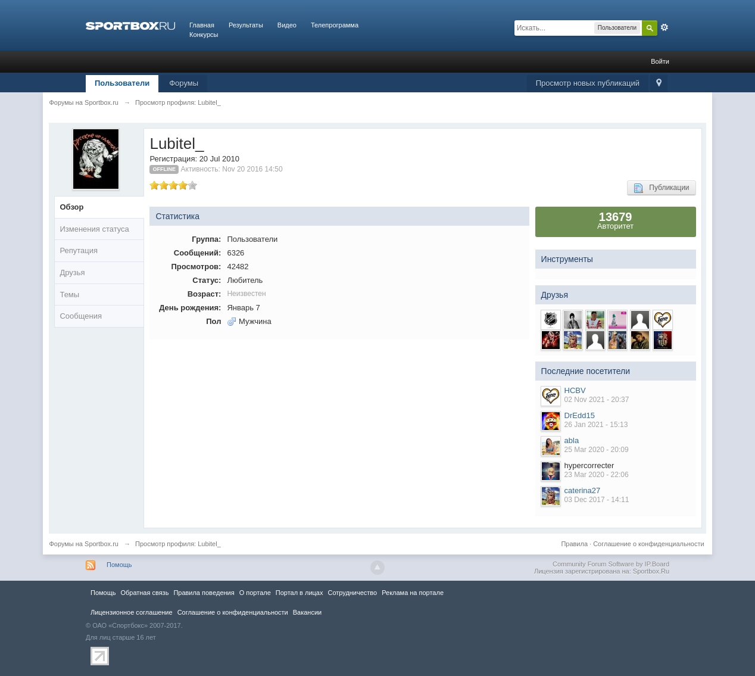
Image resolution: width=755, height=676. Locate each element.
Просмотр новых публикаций (587, 83)
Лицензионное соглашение (132, 612)
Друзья (72, 272)
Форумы (183, 83)
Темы (69, 294)
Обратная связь (144, 592)
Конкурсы (203, 34)
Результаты (246, 25)
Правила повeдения (203, 592)
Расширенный (664, 27)
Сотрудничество (352, 592)
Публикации (661, 188)
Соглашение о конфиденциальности (648, 543)
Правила (574, 543)
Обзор (71, 207)
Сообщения (81, 315)
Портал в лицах (299, 592)
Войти (660, 61)
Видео (287, 25)
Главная (201, 25)
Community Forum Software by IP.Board (611, 564)
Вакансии (307, 612)
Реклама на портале (413, 592)
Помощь (119, 564)
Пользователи (122, 83)
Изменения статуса (94, 229)
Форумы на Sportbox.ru (83, 543)
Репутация (79, 250)
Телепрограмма (334, 25)
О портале (255, 592)
